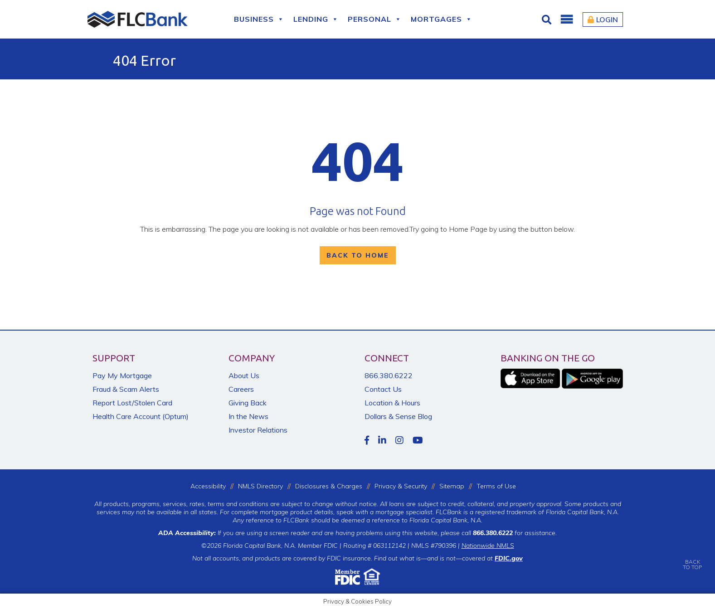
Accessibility (208, 486)
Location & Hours (392, 402)
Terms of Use (496, 486)
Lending (316, 19)
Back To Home (357, 255)
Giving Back (248, 402)
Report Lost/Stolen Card (132, 402)
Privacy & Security (401, 486)
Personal (375, 19)
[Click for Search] (548, 19)
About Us (244, 375)
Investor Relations (258, 429)
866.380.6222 (389, 375)
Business (259, 19)
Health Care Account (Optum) (140, 416)
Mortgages (441, 19)
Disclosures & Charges (328, 486)
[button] (566, 19)
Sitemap (451, 486)
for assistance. (515, 533)
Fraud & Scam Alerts (125, 389)
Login (603, 19)
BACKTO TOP (692, 558)
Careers (241, 389)
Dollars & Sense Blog (398, 416)
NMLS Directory (260, 486)
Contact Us (383, 389)
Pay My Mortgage (122, 375)
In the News (248, 416)
